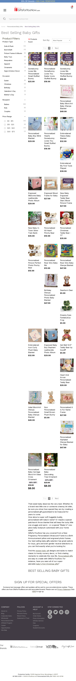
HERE (34, 592)
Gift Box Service (38, 621)
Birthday (15, 87)
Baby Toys (15, 56)
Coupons (36, 625)
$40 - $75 (11, 132)
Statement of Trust (23, 618)
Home (3, 26)
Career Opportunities (5, 627)
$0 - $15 (10, 121)
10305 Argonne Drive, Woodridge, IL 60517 (44, 674)
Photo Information (39, 618)
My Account (37, 613)
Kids (15, 107)
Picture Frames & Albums (15, 53)
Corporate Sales (6, 616)
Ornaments (15, 67)
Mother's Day (15, 94)
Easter (15, 80)
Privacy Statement (63, 589)
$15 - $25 (10, 125)
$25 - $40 (11, 128)
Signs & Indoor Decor (15, 71)
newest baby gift (42, 551)
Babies (15, 104)
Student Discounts (39, 628)
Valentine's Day (15, 91)
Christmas (15, 84)
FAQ (34, 623)
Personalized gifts (65, 556)
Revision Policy (22, 613)
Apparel (15, 64)
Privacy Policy (21, 611)
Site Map (4, 630)
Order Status (37, 616)
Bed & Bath (15, 49)
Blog (2, 613)
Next (57, 48)
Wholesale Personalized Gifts (7, 619)
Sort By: (46, 40)
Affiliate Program (6, 623)
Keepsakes (15, 60)
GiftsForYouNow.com (30, 676)
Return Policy (21, 616)
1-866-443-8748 (57, 676)
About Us (4, 611)
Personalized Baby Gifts (15, 26)
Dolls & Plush (15, 46)
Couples (15, 111)
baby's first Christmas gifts (47, 564)
